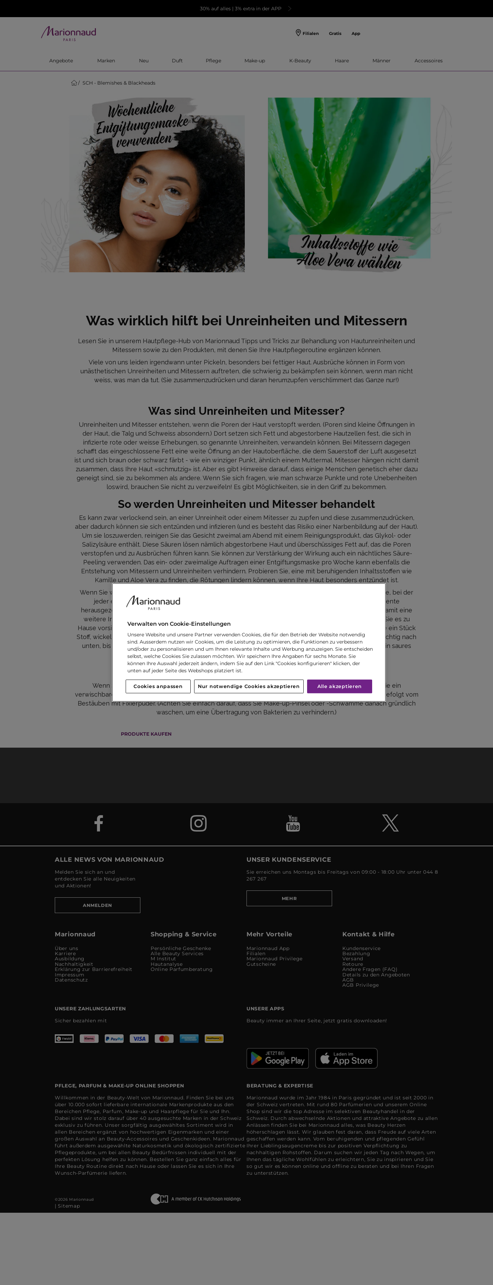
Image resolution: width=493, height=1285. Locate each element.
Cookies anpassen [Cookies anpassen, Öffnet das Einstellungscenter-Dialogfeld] (158, 687)
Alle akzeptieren (339, 687)
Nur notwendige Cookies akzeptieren (249, 687)
